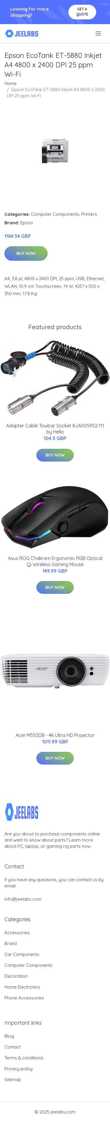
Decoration (16, 976)
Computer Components (55, 214)
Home (10, 83)
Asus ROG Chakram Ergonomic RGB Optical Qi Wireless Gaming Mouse (55, 561)
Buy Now (25, 253)
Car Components (21, 954)
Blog (9, 1036)
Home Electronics (22, 987)
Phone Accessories (24, 998)
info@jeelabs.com (22, 899)
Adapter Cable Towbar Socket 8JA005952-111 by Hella (55, 429)
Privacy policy (18, 1068)
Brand (10, 943)
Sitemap (12, 1079)
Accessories (17, 932)
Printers (89, 214)
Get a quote (82, 11)
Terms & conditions (23, 1058)
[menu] (99, 33)
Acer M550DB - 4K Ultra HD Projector (55, 735)
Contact (12, 1047)
